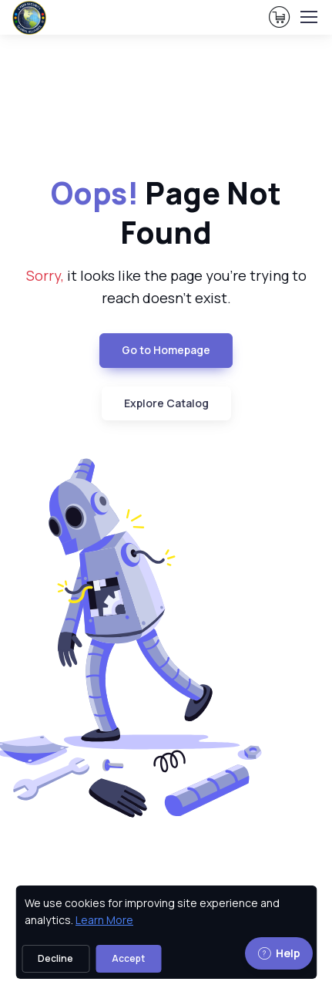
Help (278, 953)
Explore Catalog (166, 403)
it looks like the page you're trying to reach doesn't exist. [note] (166, 286)
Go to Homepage (166, 349)
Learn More (104, 919)
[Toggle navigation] (308, 17)
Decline (55, 958)
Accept (128, 958)
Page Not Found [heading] (166, 212)
